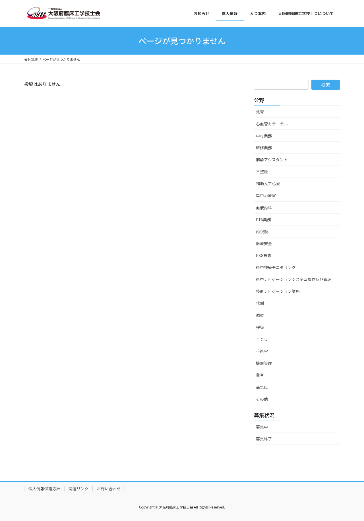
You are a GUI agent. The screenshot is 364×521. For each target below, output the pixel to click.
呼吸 (260, 327)
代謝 (260, 303)
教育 (260, 112)
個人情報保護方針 (44, 488)
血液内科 (264, 207)
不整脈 (262, 171)
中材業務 (264, 135)
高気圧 (262, 387)
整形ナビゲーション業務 (278, 291)
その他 (262, 399)
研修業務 (264, 147)
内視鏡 (262, 231)
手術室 (262, 351)
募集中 (262, 427)
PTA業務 (263, 219)
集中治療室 (266, 195)
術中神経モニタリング (276, 267)
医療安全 (264, 243)
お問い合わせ (109, 488)
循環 (260, 315)
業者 (260, 375)
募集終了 (264, 439)
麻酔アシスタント (272, 159)
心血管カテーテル (272, 124)
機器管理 (264, 363)
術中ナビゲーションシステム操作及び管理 (293, 279)
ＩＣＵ (262, 339)
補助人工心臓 (268, 183)
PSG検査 (264, 255)
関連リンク (78, 488)
